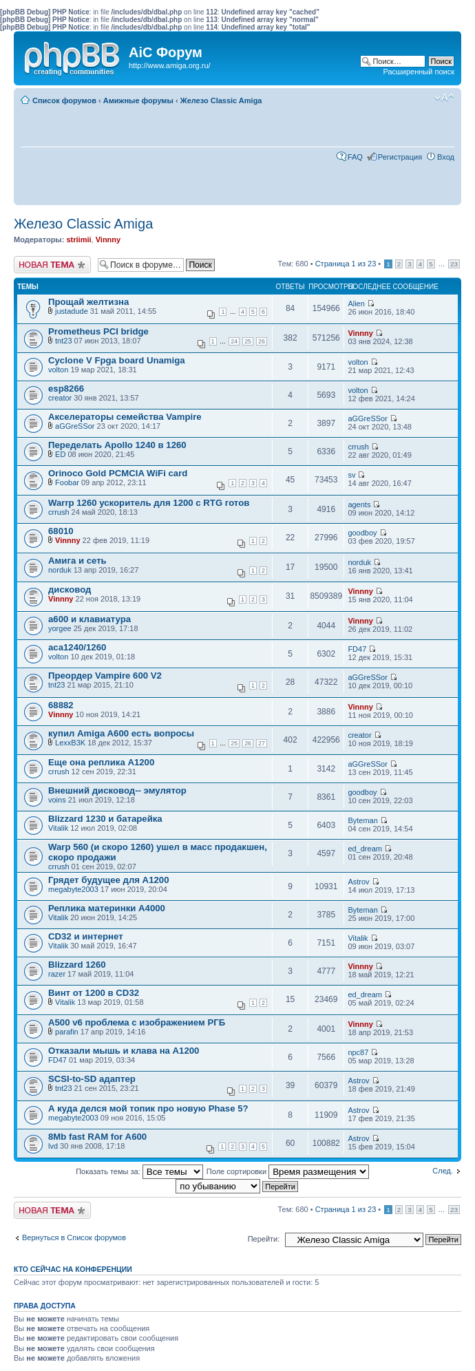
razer (56, 974)
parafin (66, 1032)
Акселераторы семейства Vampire (125, 417)
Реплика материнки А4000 (106, 908)
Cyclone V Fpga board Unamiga (116, 360)
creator (60, 398)
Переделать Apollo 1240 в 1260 (117, 445)
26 (261, 341)
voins (57, 800)
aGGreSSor (74, 426)
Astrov (358, 882)
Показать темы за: (139, 1171)
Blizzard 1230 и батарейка (105, 819)
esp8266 (66, 388)
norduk (60, 570)
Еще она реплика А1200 (101, 762)
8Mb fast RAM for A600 (97, 1136)
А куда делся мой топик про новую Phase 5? (148, 1108)
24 (234, 341)
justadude (71, 311)
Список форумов (64, 100)
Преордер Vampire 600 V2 (105, 675)
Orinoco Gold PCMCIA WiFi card (117, 473)
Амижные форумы (138, 100)
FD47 (357, 649)
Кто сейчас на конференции (73, 1269)
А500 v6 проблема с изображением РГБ (136, 1022)
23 (454, 264)
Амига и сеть (77, 560)
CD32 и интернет (85, 936)
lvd (53, 1146)
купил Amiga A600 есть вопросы (121, 733)
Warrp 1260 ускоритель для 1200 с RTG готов (148, 503)
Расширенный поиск (418, 71)
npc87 (358, 1052)
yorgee (60, 628)
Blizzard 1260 (77, 964)
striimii (78, 239)
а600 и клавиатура (89, 619)
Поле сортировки (288, 1171)
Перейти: (264, 1239)
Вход (445, 157)
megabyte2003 (73, 889)
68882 (61, 705)
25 (247, 341)
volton (58, 369)
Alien (356, 303)
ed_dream (365, 848)
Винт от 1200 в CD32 (93, 993)
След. (442, 1171)
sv (351, 475)
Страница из (346, 263)
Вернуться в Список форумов (74, 1237)
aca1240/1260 (77, 647)
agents (359, 504)
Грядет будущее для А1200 (108, 880)
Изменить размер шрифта (444, 98)
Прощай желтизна (88, 302)
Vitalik (58, 828)
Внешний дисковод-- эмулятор (117, 790)
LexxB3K (70, 742)
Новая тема (52, 264)
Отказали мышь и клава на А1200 (123, 1050)
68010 (61, 531)
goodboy (362, 533)
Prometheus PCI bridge (98, 331)
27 (261, 743)
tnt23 (63, 341)
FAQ (355, 157)
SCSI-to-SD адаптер (92, 1079)
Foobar (67, 482)
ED (60, 454)
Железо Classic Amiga (221, 100)
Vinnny (108, 239)
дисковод (69, 589)
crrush (358, 447)
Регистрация (400, 157)
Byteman (362, 820)
